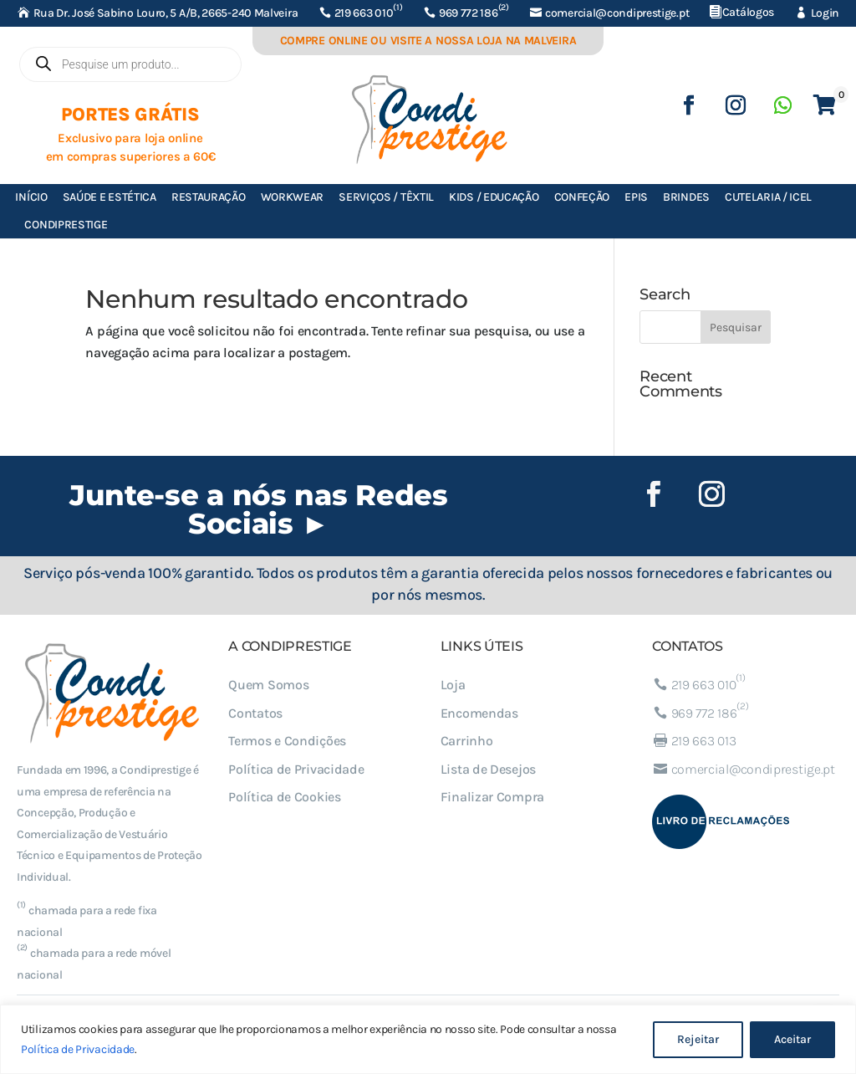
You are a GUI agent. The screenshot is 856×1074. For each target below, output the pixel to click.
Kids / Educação (494, 197)
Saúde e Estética (109, 197)
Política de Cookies (284, 797)
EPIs (636, 197)
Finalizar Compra (492, 797)
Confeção (582, 197)
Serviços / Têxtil (386, 197)
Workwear (292, 197)
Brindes (686, 197)
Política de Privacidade (78, 1049)
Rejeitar (698, 1039)
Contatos (255, 713)
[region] (428, 1039)
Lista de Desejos (488, 769)
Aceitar (792, 1039)
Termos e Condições (287, 741)
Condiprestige (65, 224)
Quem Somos (268, 685)
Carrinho (467, 741)
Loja (453, 685)
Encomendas (479, 713)
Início (31, 197)
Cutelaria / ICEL (768, 197)
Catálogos (748, 12)
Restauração (208, 197)
